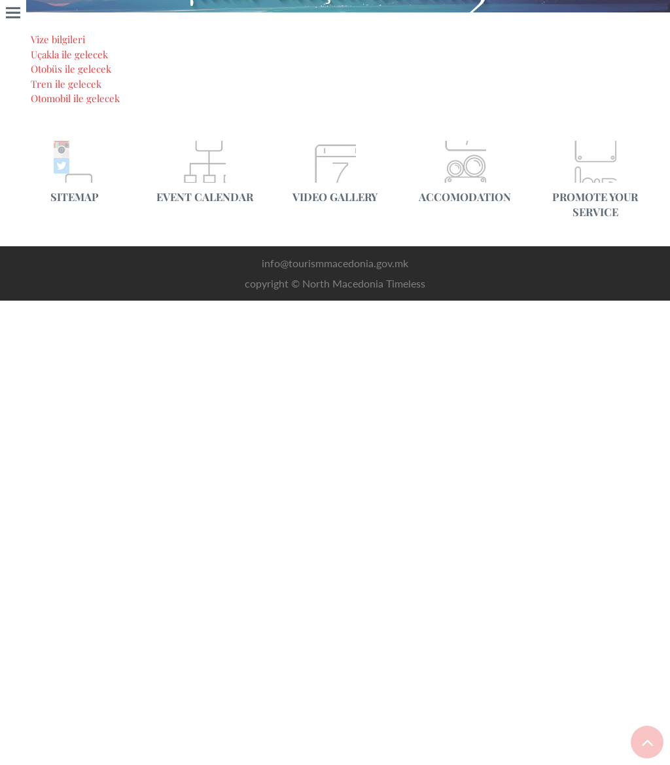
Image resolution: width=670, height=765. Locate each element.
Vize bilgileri (61, 727)
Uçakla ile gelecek (73, 742)
